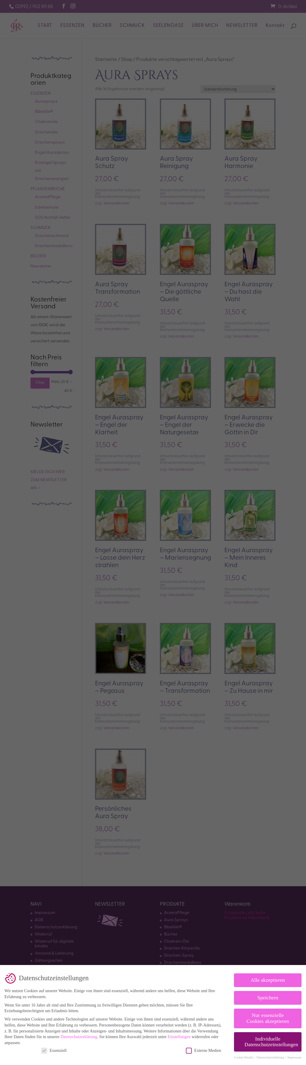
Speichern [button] (267, 996)
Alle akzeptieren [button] (267, 978)
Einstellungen (179, 1034)
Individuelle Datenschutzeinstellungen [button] (271, 1040)
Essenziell (54, 1049)
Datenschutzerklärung (78, 1034)
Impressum (294, 1055)
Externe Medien (203, 1049)
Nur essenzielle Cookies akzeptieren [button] (268, 1016)
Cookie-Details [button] (244, 1055)
